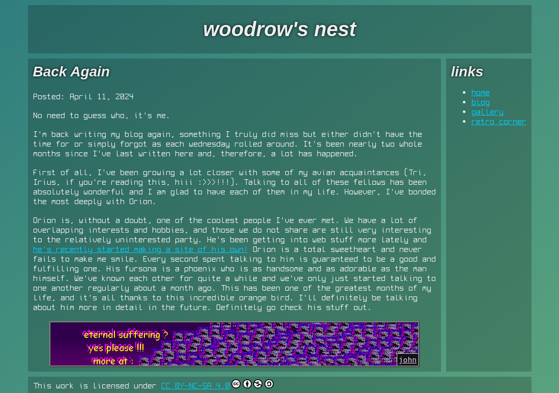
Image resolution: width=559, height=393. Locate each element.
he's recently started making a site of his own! (140, 249)
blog (481, 101)
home (481, 92)
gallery (488, 111)
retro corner (499, 121)
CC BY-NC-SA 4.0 (195, 385)
